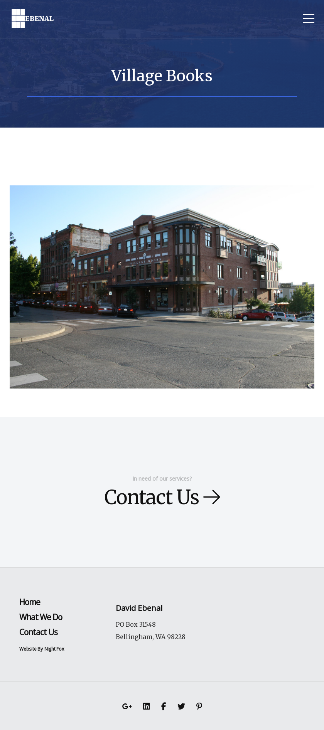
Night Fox (54, 649)
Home (29, 602)
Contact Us (162, 497)
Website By (31, 649)
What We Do (40, 617)
